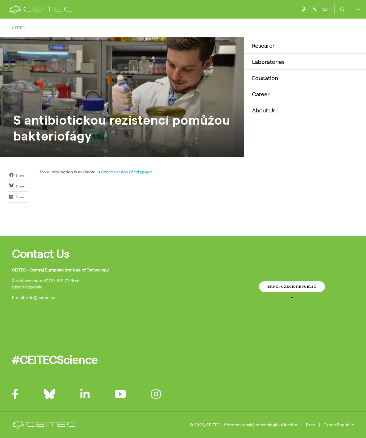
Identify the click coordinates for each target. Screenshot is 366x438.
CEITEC (18, 27)
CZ (325, 9)
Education (265, 77)
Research (264, 45)
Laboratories (268, 61)
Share (16, 175)
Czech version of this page (126, 171)
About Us (264, 110)
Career (261, 93)
